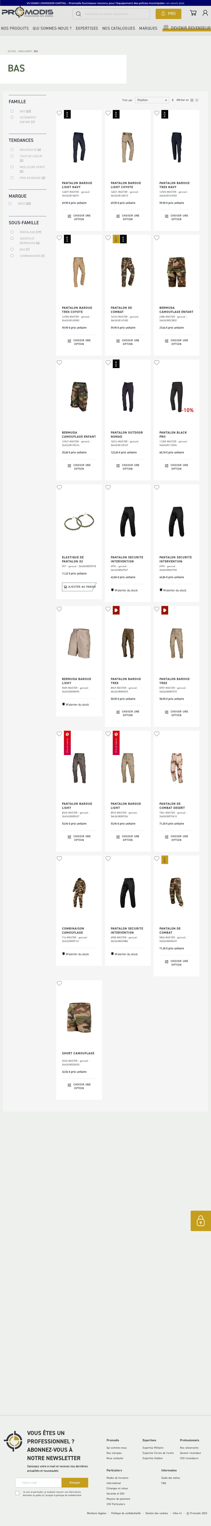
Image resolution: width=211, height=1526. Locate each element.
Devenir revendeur (190, 1453)
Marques (148, 28)
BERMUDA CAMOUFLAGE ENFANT (176, 310)
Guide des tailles (170, 1478)
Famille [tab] (17, 101)
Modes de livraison (117, 1478)
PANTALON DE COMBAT (121, 310)
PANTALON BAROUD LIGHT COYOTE (126, 185)
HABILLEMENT (25, 51)
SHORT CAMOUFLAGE (78, 1053)
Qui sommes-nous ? (52, 28)
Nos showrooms (189, 1448)
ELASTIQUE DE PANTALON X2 (73, 559)
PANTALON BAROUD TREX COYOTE (77, 310)
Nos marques (114, 1453)
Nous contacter (115, 1458)
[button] (59, 113)
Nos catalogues (118, 28)
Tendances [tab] (21, 140)
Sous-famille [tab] (24, 222)
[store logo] (36, 12)
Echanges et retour (117, 1488)
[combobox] (111, 14)
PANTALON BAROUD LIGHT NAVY (77, 185)
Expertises (87, 28)
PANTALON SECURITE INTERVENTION (127, 559)
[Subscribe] (75, 1483)
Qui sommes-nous (117, 1448)
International (114, 1483)
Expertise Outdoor (153, 1458)
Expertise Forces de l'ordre (158, 1453)
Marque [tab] (18, 196)
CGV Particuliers (116, 1504)
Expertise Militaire (153, 1448)
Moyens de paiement (118, 1499)
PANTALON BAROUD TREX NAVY (174, 185)
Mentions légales (96, 1513)
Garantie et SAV (115, 1493)
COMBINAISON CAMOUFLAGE (73, 930)
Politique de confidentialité (126, 1513)
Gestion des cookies (157, 1513)
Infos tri (177, 1513)
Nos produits (15, 28)
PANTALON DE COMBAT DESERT (172, 806)
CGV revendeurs (189, 1458)
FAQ (163, 1483)
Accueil (12, 51)
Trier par (127, 100)
